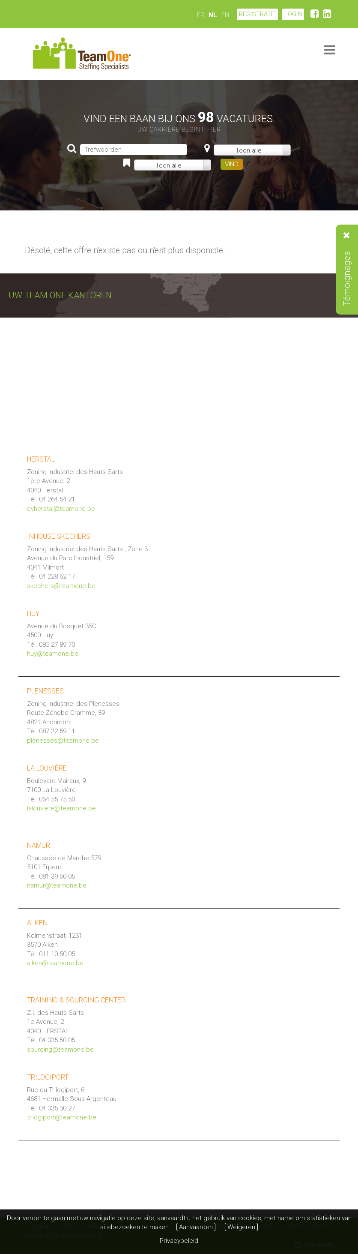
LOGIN (293, 14)
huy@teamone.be (52, 653)
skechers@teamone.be (61, 586)
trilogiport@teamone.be (61, 1117)
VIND (232, 164)
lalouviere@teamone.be (61, 808)
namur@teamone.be (57, 885)
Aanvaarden (196, 1227)
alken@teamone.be (55, 963)
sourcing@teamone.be (60, 1049)
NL (213, 15)
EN (225, 15)
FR (200, 15)
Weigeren (241, 1227)
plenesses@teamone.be (63, 740)
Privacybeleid (179, 1241)
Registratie (257, 14)
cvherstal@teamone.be (61, 509)
